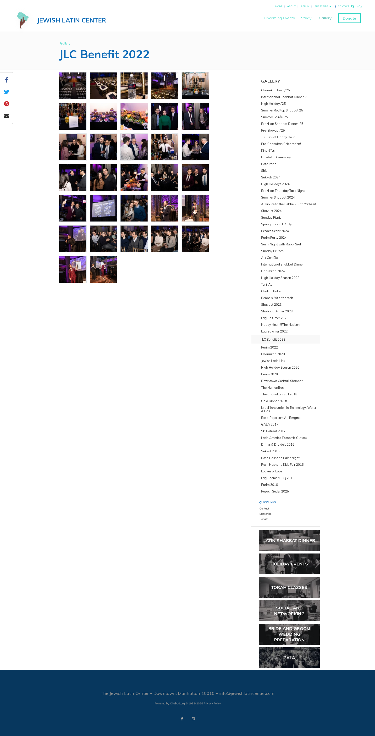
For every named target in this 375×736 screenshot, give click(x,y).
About (291, 6)
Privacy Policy (212, 703)
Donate (349, 18)
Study (306, 18)
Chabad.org (177, 703)
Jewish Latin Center (71, 20)
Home (278, 6)
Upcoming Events (279, 18)
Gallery (325, 18)
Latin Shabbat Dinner (289, 540)
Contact (343, 6)
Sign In (304, 6)
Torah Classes (289, 587)
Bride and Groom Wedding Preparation (289, 634)
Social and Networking (289, 610)
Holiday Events (289, 564)
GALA (289, 657)
